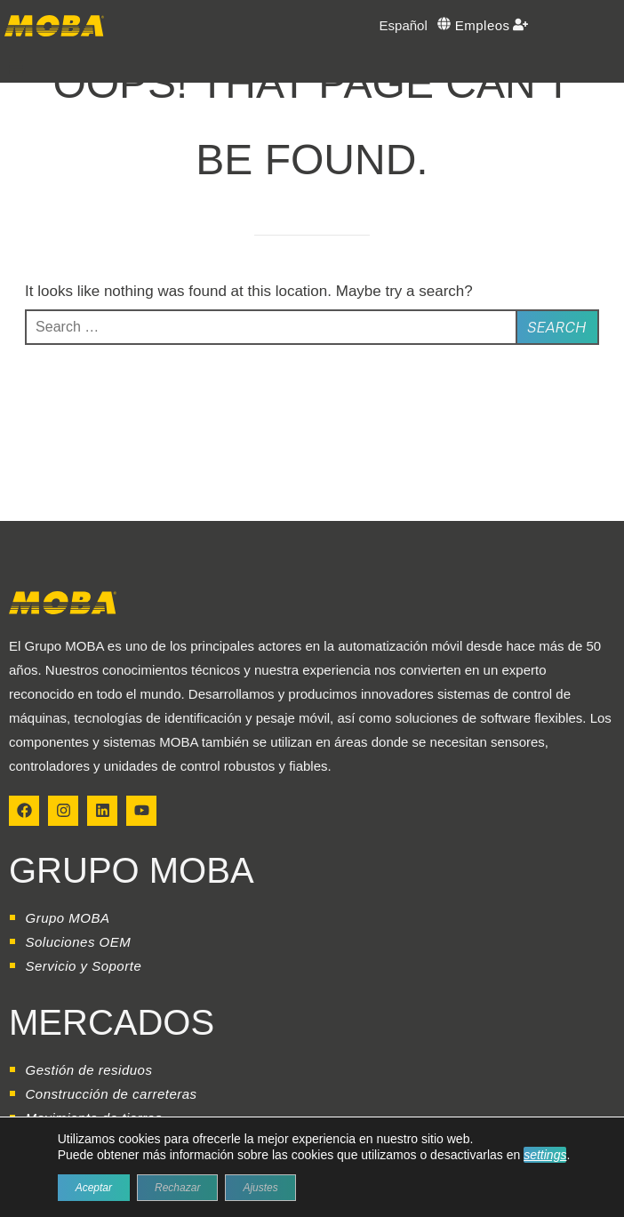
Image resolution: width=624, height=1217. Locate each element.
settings (545, 1155)
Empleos (482, 25)
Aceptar (94, 1187)
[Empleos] (520, 24)
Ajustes (260, 1187)
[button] (16, 67)
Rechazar (177, 1187)
